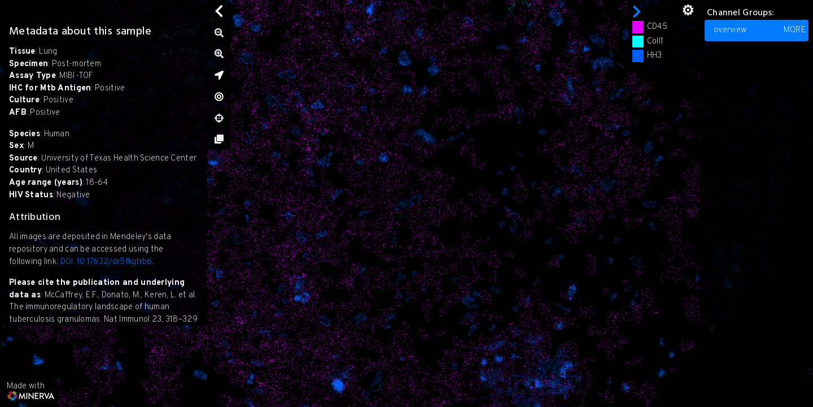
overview (760, 30)
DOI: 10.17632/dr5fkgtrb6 (106, 262)
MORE (795, 30)
